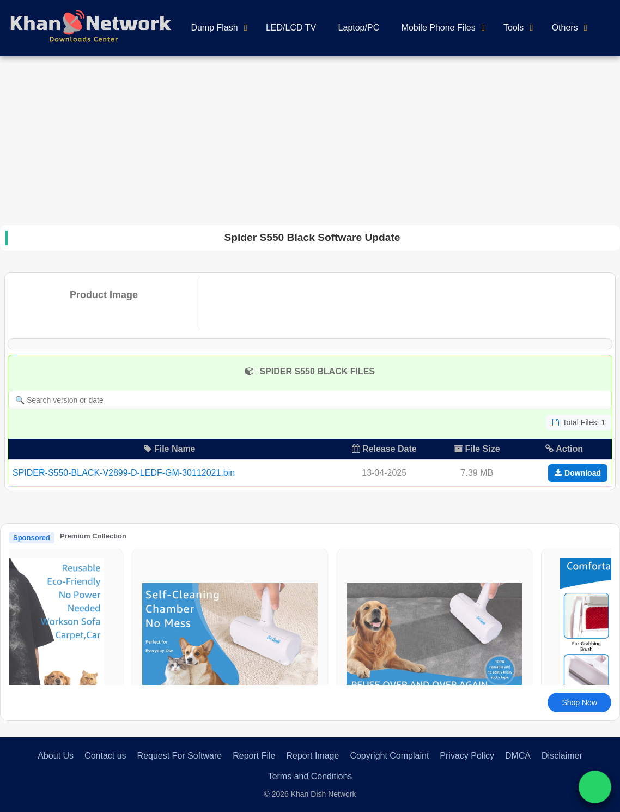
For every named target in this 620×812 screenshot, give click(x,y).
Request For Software (179, 755)
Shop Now (579, 702)
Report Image (312, 755)
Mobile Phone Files (439, 27)
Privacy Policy (467, 755)
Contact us (105, 755)
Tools (513, 27)
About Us (56, 755)
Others (565, 27)
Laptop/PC (359, 27)
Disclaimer (562, 755)
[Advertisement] (310, 138)
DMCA (518, 755)
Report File (254, 755)
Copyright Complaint (389, 755)
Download (578, 473)
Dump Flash (214, 27)
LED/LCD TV (291, 27)
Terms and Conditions (310, 776)
